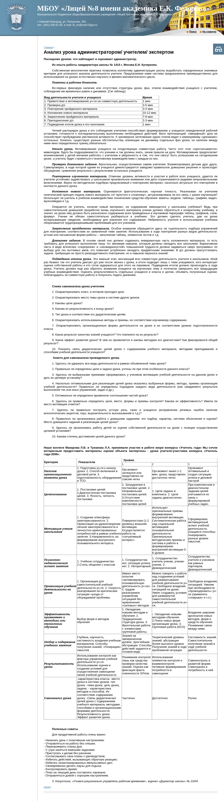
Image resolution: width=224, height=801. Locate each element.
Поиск (192, 31)
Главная (48, 47)
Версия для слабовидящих (218, 49)
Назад (47, 787)
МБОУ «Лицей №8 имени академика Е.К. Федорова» (123, 8)
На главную (209, 31)
